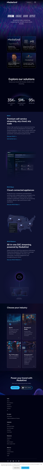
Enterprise (9, 430)
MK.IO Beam (9, 416)
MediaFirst (9, 404)
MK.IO (8, 400)
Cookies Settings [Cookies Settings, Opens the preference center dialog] (17, 467)
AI (7, 410)
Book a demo (26, 388)
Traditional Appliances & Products (13, 418)
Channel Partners (10, 451)
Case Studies (9, 432)
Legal (8, 455)
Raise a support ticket (11, 443)
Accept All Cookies (25, 467)
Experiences (9, 406)
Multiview (9, 408)
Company (9, 449)
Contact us (29, 2)
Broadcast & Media (10, 426)
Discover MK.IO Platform (14, 259)
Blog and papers (10, 441)
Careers (8, 453)
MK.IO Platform (10, 402)
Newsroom (9, 438)
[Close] (41, 464)
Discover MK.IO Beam (13, 204)
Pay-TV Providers (10, 428)
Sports (8, 424)
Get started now (12, 138)
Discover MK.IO (12, 136)
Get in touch (15, 387)
